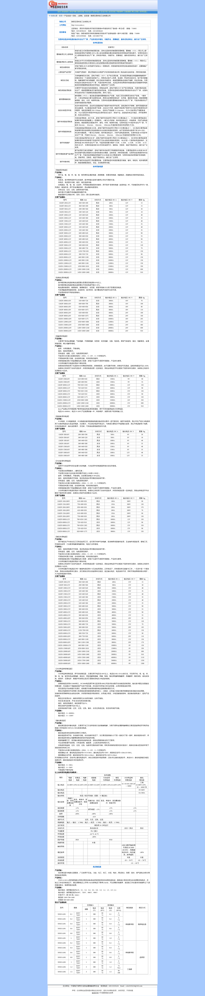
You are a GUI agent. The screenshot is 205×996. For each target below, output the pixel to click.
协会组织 (65, 12)
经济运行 (88, 12)
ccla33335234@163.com (134, 986)
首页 (59, 12)
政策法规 (80, 12)
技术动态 (96, 12)
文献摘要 (127, 12)
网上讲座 (135, 12)
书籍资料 (119, 12)
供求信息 (143, 12)
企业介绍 (104, 12)
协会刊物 (73, 12)
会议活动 (112, 12)
